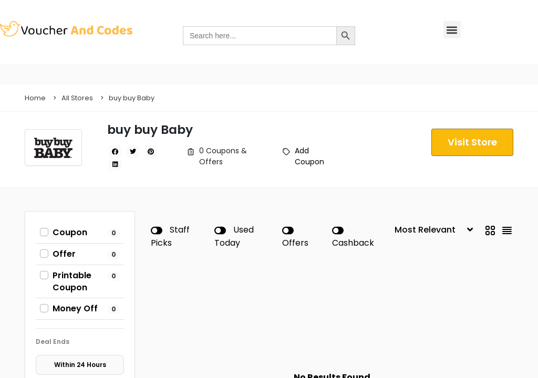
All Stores (77, 97)
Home (35, 97)
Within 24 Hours (80, 364)
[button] (452, 29)
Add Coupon (309, 156)
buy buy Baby (131, 97)
